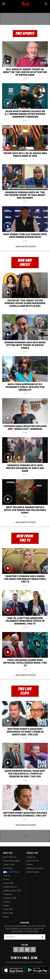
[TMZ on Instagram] (33, 949)
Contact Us (31, 857)
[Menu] (3, 3)
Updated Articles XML (12, 891)
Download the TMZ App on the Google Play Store (37, 970)
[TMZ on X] (21, 949)
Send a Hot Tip (33, 861)
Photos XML (8, 913)
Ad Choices (8, 868)
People (6, 905)
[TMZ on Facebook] (16, 949)
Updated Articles (10, 887)
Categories (7, 894)
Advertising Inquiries (35, 868)
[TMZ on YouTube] (27, 949)
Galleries (6, 902)
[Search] (46, 3)
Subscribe (42, 937)
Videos (6, 917)
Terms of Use (8, 864)
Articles (6, 879)
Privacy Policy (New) (11, 861)
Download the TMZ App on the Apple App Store (13, 970)
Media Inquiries (33, 872)
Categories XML (9, 898)
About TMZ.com (10, 857)
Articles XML (8, 883)
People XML (8, 909)
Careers (30, 864)
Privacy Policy (17, 931)
